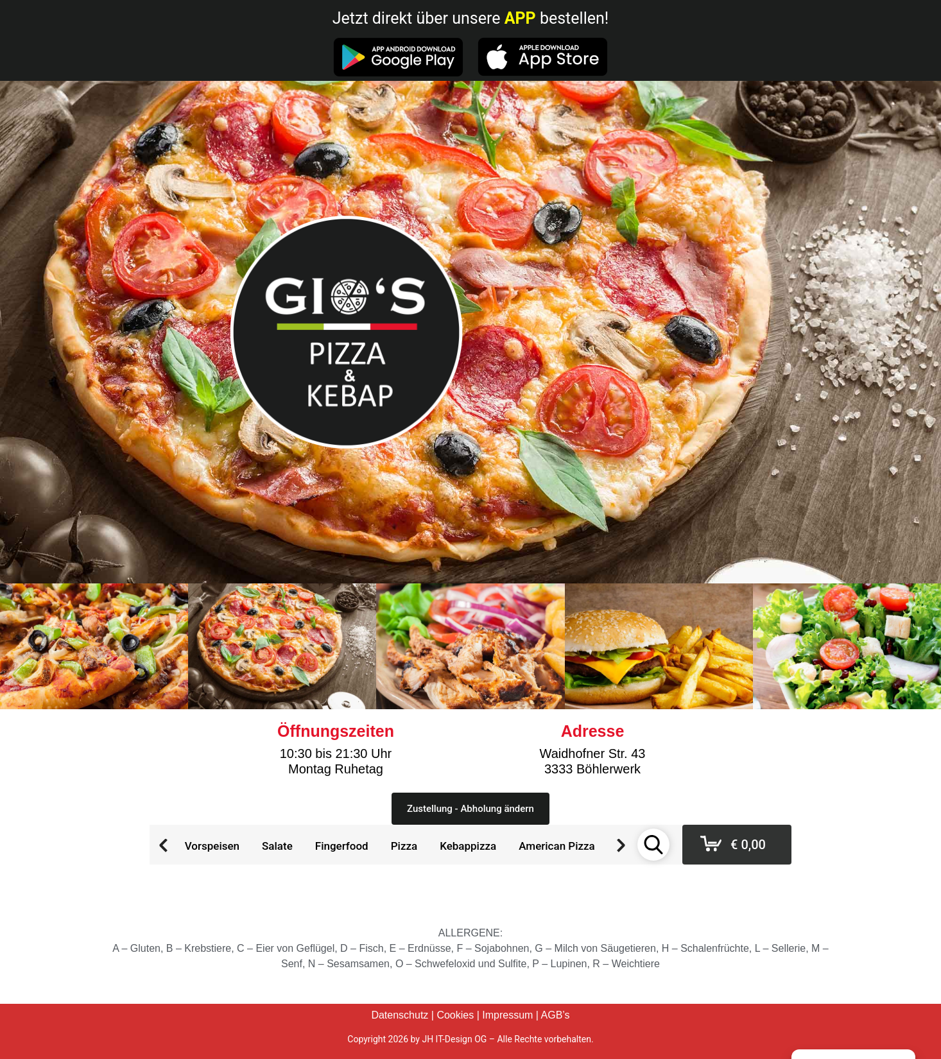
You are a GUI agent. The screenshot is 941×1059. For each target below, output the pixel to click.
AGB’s (555, 1015)
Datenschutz (399, 1015)
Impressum (507, 1015)
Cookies (455, 1015)
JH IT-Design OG (454, 1039)
